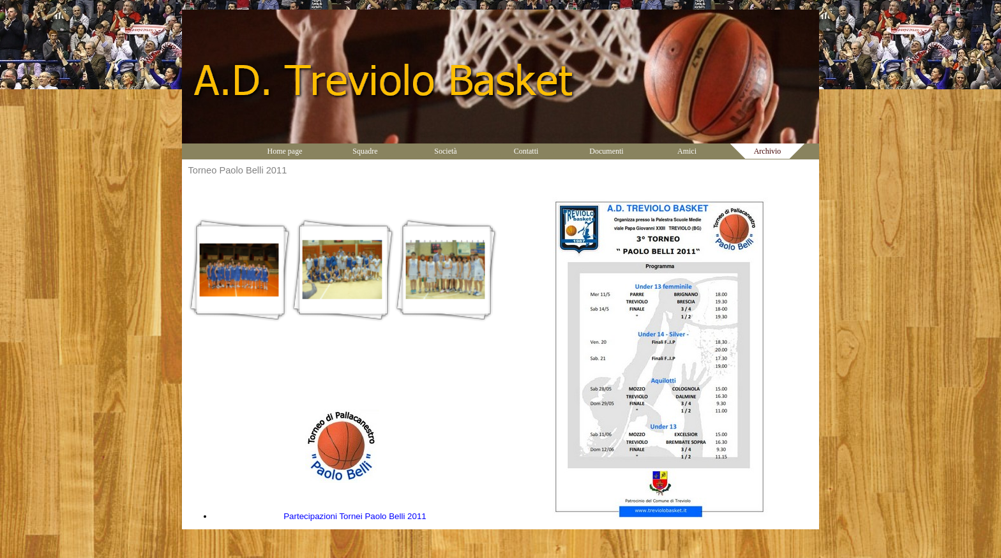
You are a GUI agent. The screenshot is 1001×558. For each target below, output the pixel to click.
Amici (686, 151)
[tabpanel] (342, 466)
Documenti (606, 151)
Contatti (526, 151)
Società (445, 151)
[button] (239, 270)
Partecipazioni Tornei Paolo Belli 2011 (354, 516)
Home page (285, 151)
